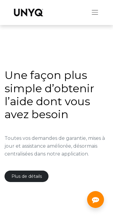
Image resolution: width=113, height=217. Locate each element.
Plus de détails (26, 176)
